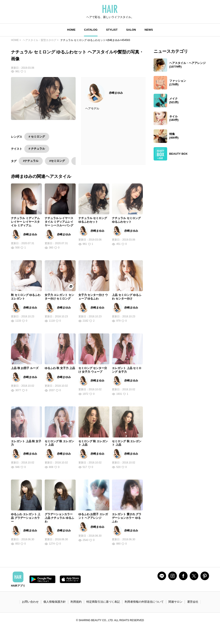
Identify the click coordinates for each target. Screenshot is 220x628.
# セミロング (37, 136)
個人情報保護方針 (54, 601)
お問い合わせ (30, 601)
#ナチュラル (30, 160)
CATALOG (90, 29)
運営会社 (192, 601)
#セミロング (57, 160)
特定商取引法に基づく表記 (103, 601)
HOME (71, 29)
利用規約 (76, 601)
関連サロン (175, 601)
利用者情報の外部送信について (144, 601)
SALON (131, 29)
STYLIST (112, 29)
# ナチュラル (37, 148)
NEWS (149, 29)
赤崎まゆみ (116, 92)
